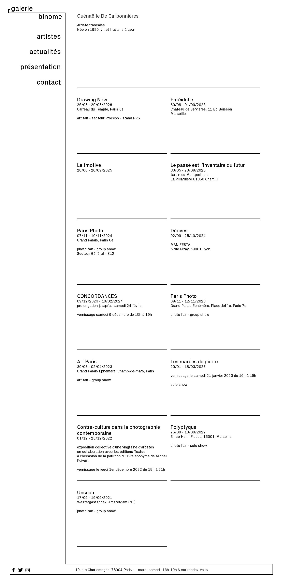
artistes (49, 36)
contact (49, 82)
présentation (40, 66)
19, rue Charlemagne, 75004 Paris (103, 569)
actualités (45, 51)
